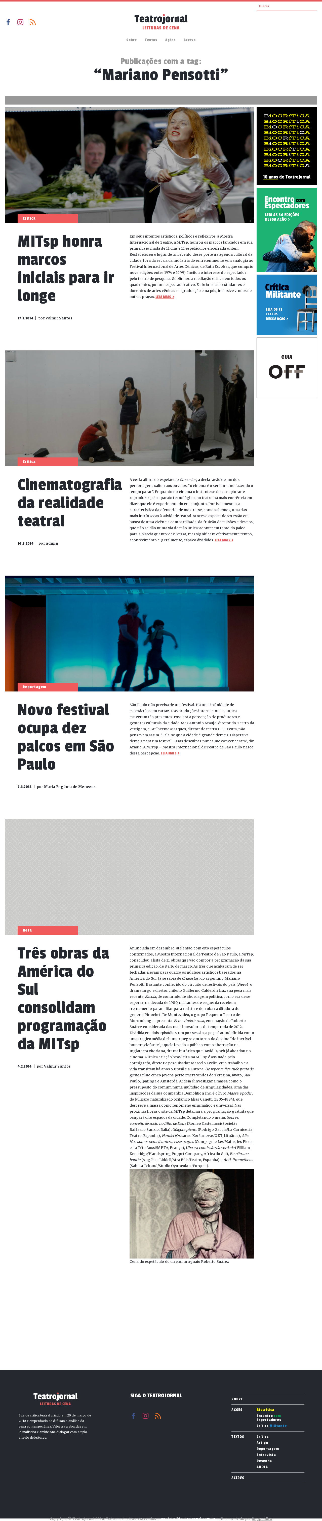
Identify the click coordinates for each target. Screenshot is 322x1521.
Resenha (264, 1461)
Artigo (262, 1443)
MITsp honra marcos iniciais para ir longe (66, 269)
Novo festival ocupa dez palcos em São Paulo (66, 737)
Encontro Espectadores (269, 1418)
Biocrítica (265, 1410)
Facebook (8, 22)
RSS (33, 22)
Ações (170, 40)
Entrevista (266, 1455)
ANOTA (262, 1467)
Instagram (20, 22)
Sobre (131, 40)
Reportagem (268, 1449)
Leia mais (163, 297)
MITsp (179, 1111)
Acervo (190, 40)
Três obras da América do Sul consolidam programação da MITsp (63, 998)
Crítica (272, 1426)
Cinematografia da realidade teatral (70, 503)
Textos (151, 40)
